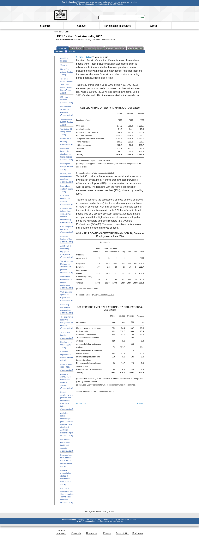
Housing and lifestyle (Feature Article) (66, 166)
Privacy (107, 533)
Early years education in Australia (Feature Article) (66, 200)
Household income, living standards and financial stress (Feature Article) (66, 154)
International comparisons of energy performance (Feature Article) (66, 282)
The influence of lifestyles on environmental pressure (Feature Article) (66, 267)
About (153, 26)
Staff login (137, 533)
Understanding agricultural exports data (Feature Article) (66, 296)
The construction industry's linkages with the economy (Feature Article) (66, 322)
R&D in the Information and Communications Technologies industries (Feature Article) (66, 496)
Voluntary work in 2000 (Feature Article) (66, 122)
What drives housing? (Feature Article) (66, 335)
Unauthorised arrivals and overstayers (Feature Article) (66, 111)
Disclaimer (91, 533)
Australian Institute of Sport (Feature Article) (66, 239)
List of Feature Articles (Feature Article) (66, 72)
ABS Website (118, 4)
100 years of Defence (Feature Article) (66, 100)
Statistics (45, 26)
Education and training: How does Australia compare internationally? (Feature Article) (66, 215)
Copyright (76, 533)
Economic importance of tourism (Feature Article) (66, 356)
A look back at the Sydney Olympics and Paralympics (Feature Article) (66, 251)
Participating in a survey (117, 26)
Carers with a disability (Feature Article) (66, 141)
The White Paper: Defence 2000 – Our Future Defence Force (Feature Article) (66, 86)
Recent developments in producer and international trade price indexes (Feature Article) (66, 400)
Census (81, 26)
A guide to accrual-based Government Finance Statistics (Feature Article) (66, 381)
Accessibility (122, 533)
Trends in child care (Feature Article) (66, 132)
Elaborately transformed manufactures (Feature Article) (66, 309)
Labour (89, 57)
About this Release (64, 59)
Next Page (140, 403)
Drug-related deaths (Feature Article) (66, 189)
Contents (63, 65)
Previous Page (81, 403)
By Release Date (62, 32)
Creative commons (61, 531)
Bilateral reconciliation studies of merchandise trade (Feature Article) (66, 477)
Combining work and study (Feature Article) (66, 229)
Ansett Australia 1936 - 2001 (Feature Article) (66, 367)
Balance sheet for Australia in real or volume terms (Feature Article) (66, 460)
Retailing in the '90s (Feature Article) (66, 345)
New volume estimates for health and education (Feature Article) (66, 445)
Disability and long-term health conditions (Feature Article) (66, 178)
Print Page (70, 51)
